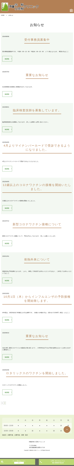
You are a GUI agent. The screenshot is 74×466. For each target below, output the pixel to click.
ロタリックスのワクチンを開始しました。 (37, 375)
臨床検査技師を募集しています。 (37, 110)
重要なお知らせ (37, 75)
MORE (7, 59)
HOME (2, 15)
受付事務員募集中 (37, 39)
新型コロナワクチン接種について (37, 225)
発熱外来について (37, 260)
